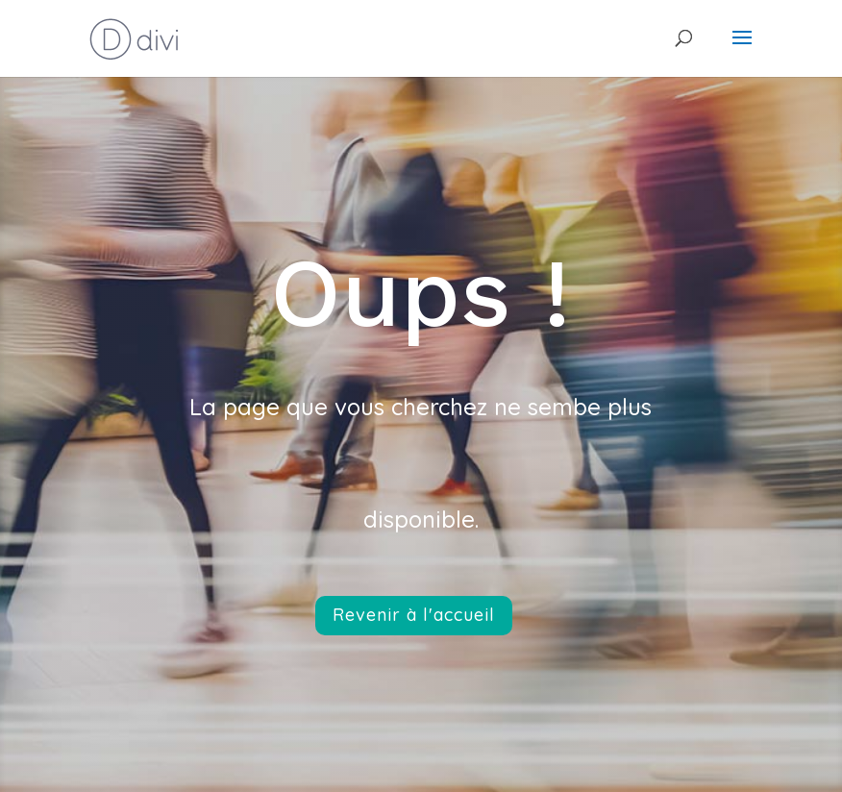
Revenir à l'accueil (414, 615)
